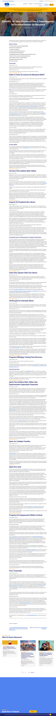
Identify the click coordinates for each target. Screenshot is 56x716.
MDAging (28, 371)
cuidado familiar (12, 453)
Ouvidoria (20, 420)
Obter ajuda (25, 3)
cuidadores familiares (18, 289)
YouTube (20, 585)
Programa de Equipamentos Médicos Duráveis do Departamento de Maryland (24, 291)
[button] (43, 1)
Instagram (15, 585)
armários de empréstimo (31, 549)
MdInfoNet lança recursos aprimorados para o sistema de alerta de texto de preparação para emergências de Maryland (27, 655)
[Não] (54, 714)
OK (50, 714)
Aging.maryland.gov (12, 409)
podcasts (15, 623)
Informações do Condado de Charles (34, 506)
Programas (30, 3)
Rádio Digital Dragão (32, 615)
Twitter (43, 584)
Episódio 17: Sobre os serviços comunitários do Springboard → (38, 628)
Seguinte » (32, 672)
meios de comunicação (38, 3)
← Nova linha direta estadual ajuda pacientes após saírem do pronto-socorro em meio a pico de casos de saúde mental (18, 628)
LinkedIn (10, 585)
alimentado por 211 (26, 147)
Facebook (39, 584)
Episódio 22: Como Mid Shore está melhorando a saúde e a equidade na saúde (45, 654)
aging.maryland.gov (16, 347)
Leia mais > (4, 655)
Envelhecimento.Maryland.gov (25, 602)
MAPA (10, 89)
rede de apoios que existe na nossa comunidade (28, 106)
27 (28, 672)
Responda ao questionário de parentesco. (34, 10)
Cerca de (40, 5)
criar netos (26, 469)
